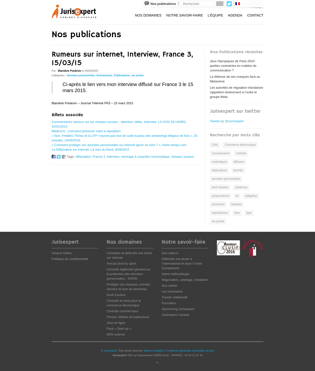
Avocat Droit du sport (121, 263)
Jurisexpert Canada (175, 315)
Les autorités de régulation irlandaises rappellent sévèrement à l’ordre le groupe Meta (236, 92)
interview (113, 156)
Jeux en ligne (116, 323)
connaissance (221, 153)
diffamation (83, 156)
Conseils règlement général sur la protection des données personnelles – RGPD (128, 273)
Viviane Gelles (62, 253)
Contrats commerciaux (122, 311)
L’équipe (215, 15)
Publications (122, 75)
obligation (251, 196)
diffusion (238, 162)
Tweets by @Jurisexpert (227, 121)
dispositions (219, 170)
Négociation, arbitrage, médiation (185, 280)
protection (218, 204)
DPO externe (116, 334)
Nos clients (169, 285)
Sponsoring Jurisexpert (178, 309)
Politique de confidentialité (70, 259)
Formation (169, 303)
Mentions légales (154, 350)
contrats (241, 153)
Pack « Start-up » (119, 328)
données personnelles (81, 75)
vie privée (137, 75)
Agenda (235, 15)
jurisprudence (220, 196)
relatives (236, 204)
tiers (237, 213)
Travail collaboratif (174, 297)
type (249, 213)
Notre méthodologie (175, 274)
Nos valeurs (170, 253)
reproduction (220, 213)
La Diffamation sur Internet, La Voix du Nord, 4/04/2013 (90, 149)
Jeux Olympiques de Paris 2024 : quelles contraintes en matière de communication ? (233, 65)
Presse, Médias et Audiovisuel (128, 317)
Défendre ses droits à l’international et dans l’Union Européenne (182, 263)
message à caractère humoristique (145, 156)
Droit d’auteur (116, 295)
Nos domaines (148, 15)
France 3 (99, 156)
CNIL (215, 145)
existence (241, 187)
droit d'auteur (220, 187)
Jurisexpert (110, 350)
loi (237, 196)
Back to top (157, 362)
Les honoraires (172, 291)
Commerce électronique (240, 145)
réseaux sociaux (182, 156)
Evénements (104, 75)
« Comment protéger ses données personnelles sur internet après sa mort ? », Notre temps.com (119, 145)
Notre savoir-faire (184, 15)
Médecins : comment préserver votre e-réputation (86, 131)
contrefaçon (219, 162)
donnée (238, 170)
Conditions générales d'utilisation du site (190, 350)
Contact (255, 15)
